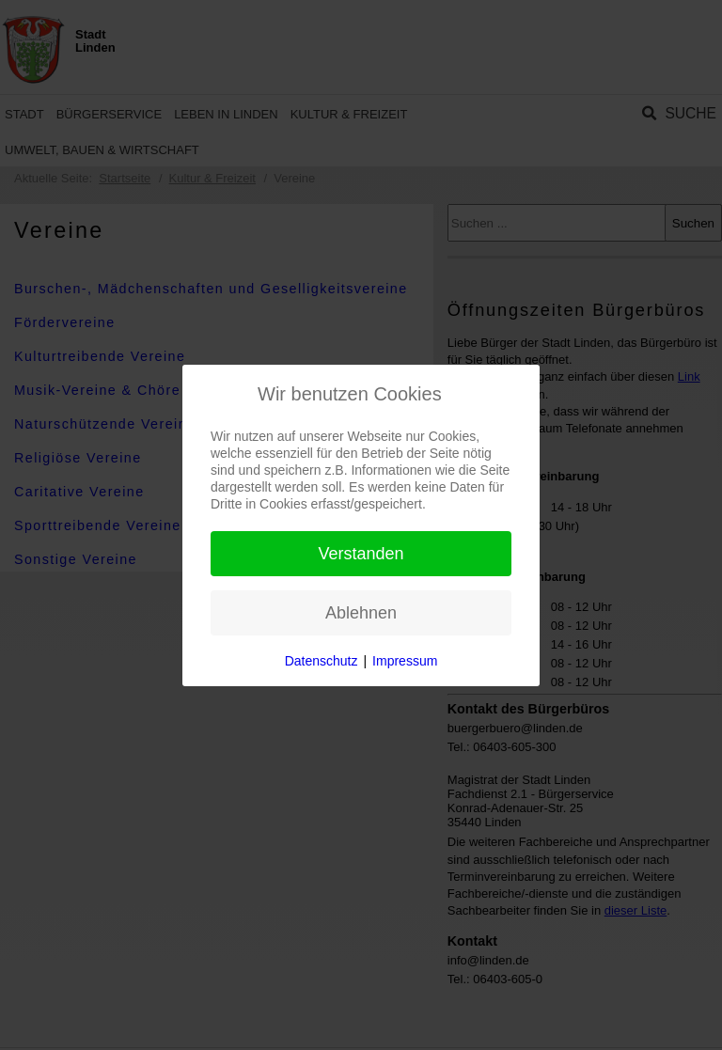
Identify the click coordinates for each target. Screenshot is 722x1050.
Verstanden (360, 553)
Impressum (404, 660)
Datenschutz (321, 660)
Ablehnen (361, 612)
